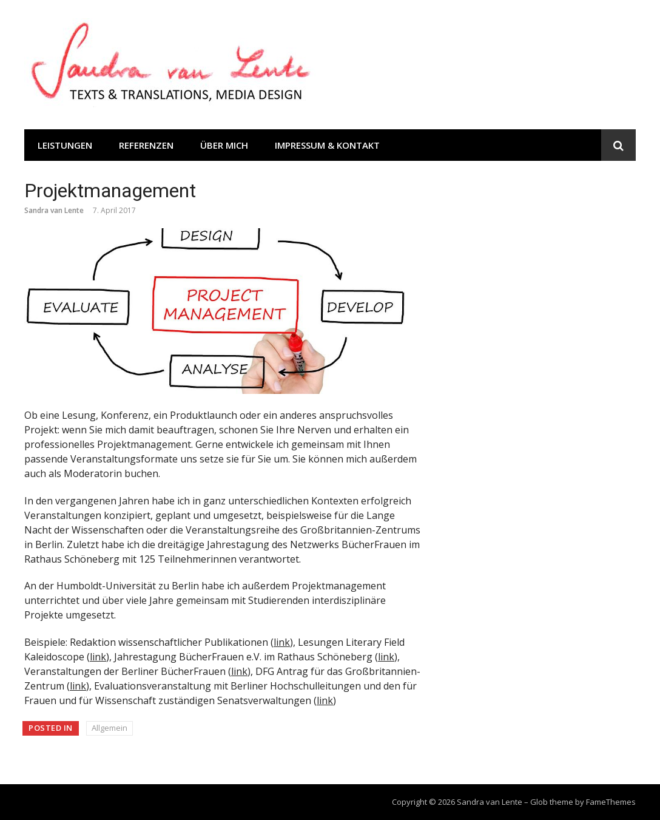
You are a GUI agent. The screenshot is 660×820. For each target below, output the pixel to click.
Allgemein (109, 727)
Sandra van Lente (54, 210)
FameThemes (611, 801)
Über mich (224, 145)
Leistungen (65, 145)
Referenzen (146, 145)
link (282, 642)
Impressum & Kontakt (327, 145)
